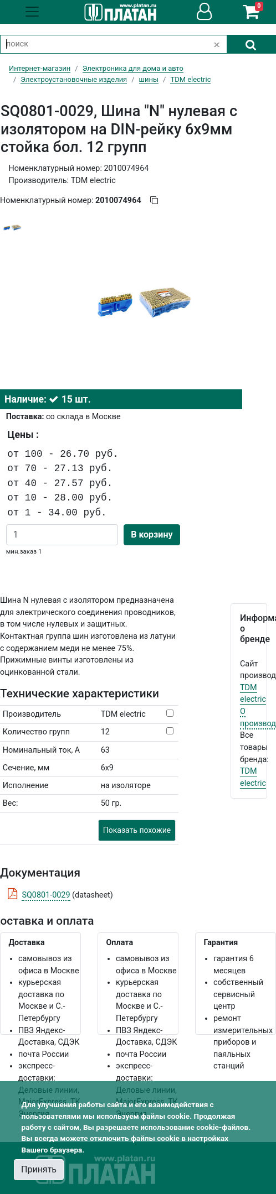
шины (149, 79)
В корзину (151, 534)
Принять (39, 1169)
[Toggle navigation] (32, 12)
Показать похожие (137, 830)
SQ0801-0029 (46, 895)
